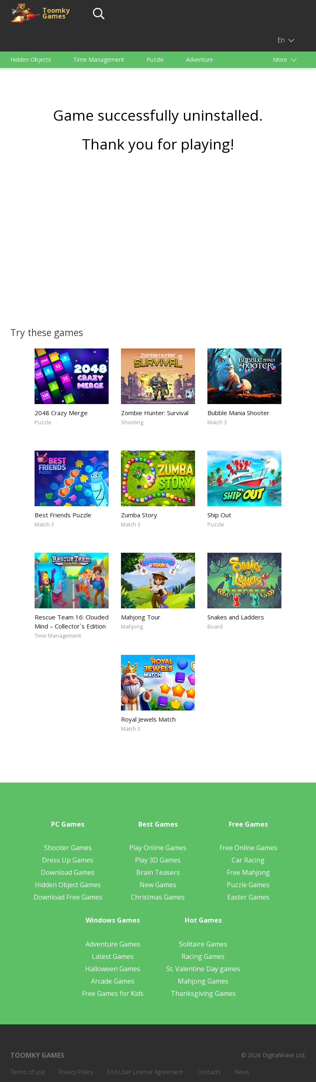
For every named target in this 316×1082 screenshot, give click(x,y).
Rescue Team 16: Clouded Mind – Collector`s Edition (72, 621)
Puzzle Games (248, 884)
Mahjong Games (203, 981)
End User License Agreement (145, 1072)
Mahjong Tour (140, 617)
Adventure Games (113, 944)
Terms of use (27, 1072)
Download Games (68, 872)
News (242, 1072)
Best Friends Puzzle (63, 515)
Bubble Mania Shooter (238, 413)
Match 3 (217, 422)
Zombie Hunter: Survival (154, 413)
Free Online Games (248, 847)
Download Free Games (67, 897)
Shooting (132, 422)
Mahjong (132, 626)
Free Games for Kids (113, 993)
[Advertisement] (158, 236)
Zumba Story (139, 515)
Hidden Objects (30, 59)
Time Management (98, 59)
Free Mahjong (248, 872)
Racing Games (203, 956)
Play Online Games (157, 847)
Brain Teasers (158, 872)
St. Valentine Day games (203, 968)
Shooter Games (68, 847)
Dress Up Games (67, 860)
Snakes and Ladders (235, 617)
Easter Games (248, 897)
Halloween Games (112, 968)
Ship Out (219, 515)
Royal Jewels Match (148, 719)
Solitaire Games (203, 944)
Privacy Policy (76, 1072)
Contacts (209, 1072)
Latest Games (113, 956)
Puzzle (155, 59)
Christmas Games (158, 897)
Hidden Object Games (68, 884)
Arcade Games (113, 981)
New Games (157, 884)
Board (215, 626)
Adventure (199, 59)
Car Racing (248, 860)
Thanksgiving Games (203, 993)
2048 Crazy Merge (61, 413)
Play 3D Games (158, 860)
